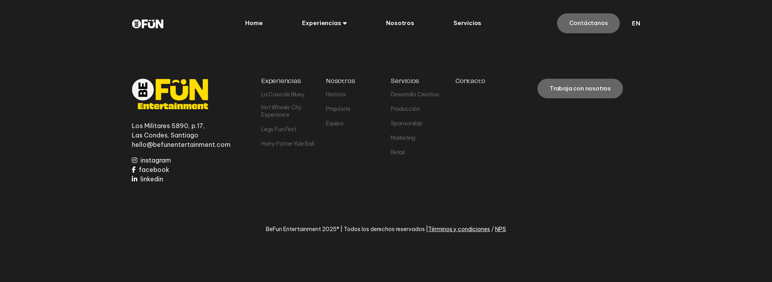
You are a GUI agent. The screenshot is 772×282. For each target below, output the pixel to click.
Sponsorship (406, 123)
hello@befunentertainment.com (181, 144)
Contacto (470, 81)
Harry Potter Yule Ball (287, 143)
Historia (335, 94)
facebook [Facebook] (150, 170)
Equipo (335, 123)
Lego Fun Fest (278, 129)
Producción (405, 108)
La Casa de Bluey (283, 94)
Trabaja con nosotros (580, 88)
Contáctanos (588, 23)
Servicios (405, 81)
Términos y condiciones (459, 229)
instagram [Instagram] (151, 160)
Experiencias (281, 81)
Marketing (403, 137)
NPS (500, 229)
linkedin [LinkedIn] (147, 179)
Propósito (338, 108)
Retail (398, 152)
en (636, 23)
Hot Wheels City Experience (281, 111)
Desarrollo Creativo (415, 94)
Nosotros (340, 81)
